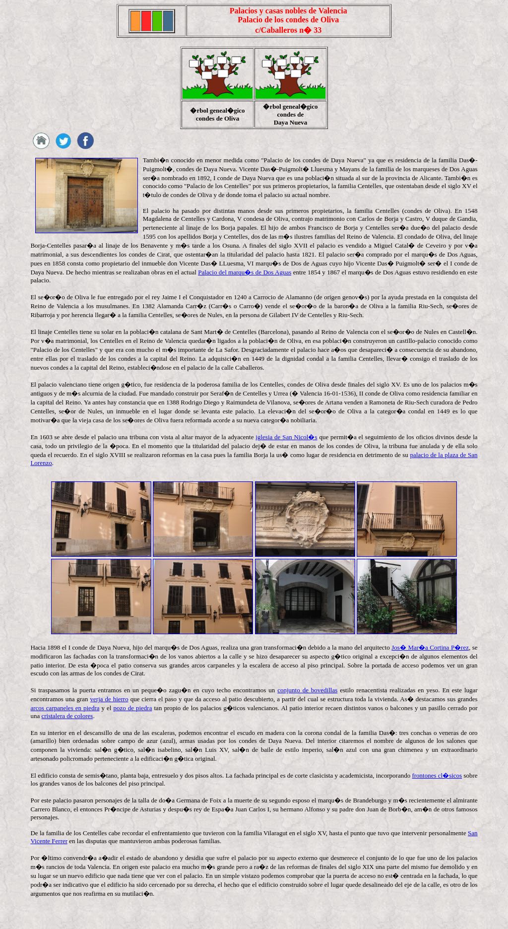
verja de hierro (109, 699)
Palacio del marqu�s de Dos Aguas (244, 272)
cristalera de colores (67, 716)
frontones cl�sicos (437, 775)
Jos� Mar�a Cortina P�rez (430, 647)
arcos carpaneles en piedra (64, 708)
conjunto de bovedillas (307, 690)
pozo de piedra (132, 708)
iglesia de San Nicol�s (286, 437)
